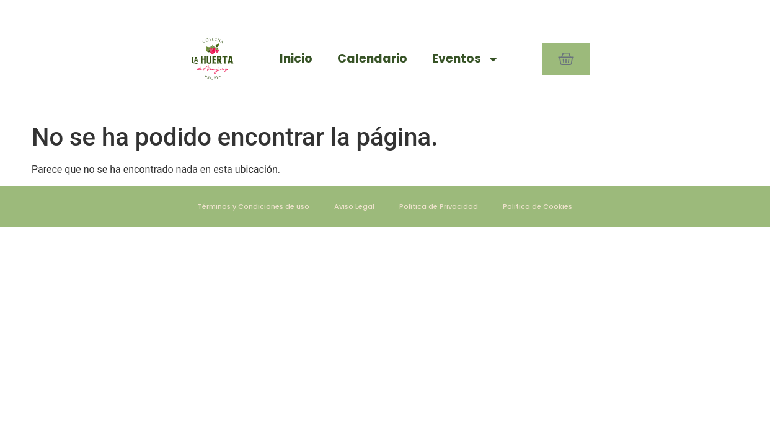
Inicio (296, 58)
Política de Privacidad (438, 206)
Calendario (372, 58)
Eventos (465, 59)
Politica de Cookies (537, 206)
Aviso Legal (354, 206)
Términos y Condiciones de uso (253, 206)
